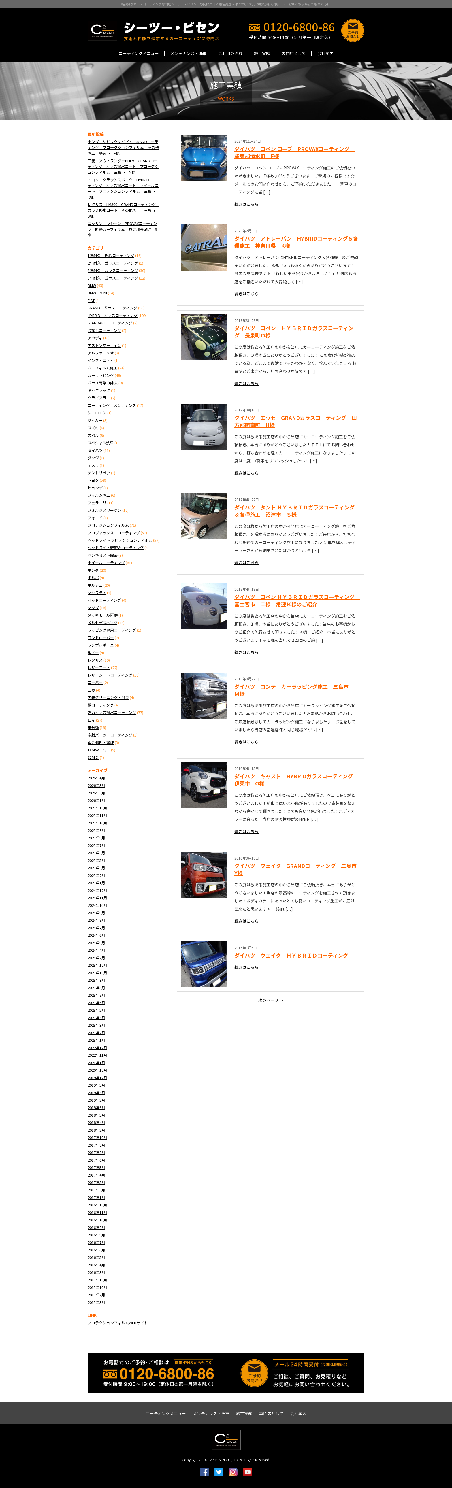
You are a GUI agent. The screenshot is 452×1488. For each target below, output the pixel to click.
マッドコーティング (104, 600)
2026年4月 (96, 778)
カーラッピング (101, 375)
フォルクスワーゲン (104, 510)
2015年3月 (96, 1302)
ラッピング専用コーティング (112, 630)
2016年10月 (97, 1220)
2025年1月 (96, 882)
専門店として (294, 53)
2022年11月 (97, 1055)
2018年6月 (96, 1107)
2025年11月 (97, 815)
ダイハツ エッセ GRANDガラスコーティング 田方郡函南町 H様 (295, 421)
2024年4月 (96, 950)
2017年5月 (96, 1167)
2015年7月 (96, 1295)
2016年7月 (96, 1242)
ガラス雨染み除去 (103, 383)
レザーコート (99, 667)
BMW (92, 285)
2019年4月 (96, 1092)
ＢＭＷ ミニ (99, 750)
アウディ (95, 338)
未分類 (93, 727)
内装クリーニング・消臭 (108, 697)
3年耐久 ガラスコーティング (113, 270)
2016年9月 (96, 1227)
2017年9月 (96, 1145)
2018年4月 (96, 1122)
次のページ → (270, 1000)
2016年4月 (96, 1265)
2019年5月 (96, 1085)
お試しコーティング (104, 330)
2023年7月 (96, 995)
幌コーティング (101, 705)
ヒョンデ (95, 487)
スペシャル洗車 (101, 442)
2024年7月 (96, 927)
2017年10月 (97, 1137)
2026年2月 (96, 793)
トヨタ (93, 480)
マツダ (93, 607)
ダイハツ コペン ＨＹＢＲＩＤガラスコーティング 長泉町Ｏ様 (293, 331)
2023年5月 (96, 1010)
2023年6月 (96, 1002)
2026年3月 (96, 785)
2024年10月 (97, 905)
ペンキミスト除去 (103, 555)
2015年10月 (97, 1287)
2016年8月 (96, 1235)
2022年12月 (97, 1047)
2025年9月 (96, 830)
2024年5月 (96, 942)
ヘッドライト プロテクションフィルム (120, 540)
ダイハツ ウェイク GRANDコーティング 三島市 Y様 (298, 869)
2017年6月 (96, 1160)
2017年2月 (96, 1190)
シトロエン (97, 413)
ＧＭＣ (93, 757)
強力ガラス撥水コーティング (112, 712)
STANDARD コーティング (110, 323)
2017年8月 (96, 1152)
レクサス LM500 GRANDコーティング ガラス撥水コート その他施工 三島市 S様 (123, 210)
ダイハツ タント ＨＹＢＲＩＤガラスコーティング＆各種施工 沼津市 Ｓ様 (294, 510)
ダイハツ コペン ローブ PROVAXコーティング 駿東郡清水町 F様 (294, 152)
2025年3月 (96, 867)
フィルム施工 (99, 495)
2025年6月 (96, 853)
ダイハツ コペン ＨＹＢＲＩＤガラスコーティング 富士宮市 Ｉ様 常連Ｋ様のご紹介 (297, 600)
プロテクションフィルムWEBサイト (118, 1322)
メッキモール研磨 (103, 615)
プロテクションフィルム (108, 525)
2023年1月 (96, 1040)
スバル (93, 435)
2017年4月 (96, 1175)
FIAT (91, 300)
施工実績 (262, 53)
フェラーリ (97, 502)
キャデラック (99, 390)
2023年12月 (97, 965)
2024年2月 (96, 957)
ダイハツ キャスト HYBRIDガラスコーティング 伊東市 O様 (296, 779)
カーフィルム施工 (102, 368)
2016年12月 (97, 1205)
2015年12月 (97, 1280)
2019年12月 (97, 1077)
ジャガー (95, 420)
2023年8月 (96, 987)
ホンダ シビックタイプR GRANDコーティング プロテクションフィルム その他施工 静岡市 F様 (123, 147)
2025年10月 (97, 823)
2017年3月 (96, 1182)
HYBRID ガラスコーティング (113, 315)
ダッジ (93, 457)
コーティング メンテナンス (112, 405)
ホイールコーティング (106, 562)
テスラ (93, 465)
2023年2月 (96, 1032)
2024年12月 (97, 890)
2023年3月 (96, 1025)
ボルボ (93, 577)
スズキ (93, 427)
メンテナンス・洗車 (188, 53)
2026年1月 (96, 800)
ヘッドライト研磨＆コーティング (116, 547)
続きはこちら (246, 204)
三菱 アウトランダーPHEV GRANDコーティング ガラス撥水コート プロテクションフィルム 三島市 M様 (123, 166)
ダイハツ (95, 450)
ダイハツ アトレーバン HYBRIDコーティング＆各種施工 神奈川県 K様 (296, 242)
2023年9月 (96, 980)
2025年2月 (96, 875)
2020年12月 (97, 1070)
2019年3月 (96, 1100)
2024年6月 (96, 935)
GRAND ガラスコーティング (112, 308)
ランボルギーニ (101, 645)
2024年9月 (96, 912)
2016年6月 (96, 1250)
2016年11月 (97, 1212)
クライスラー (99, 398)
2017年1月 (96, 1197)
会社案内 (325, 53)
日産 (91, 720)
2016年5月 (96, 1257)
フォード (95, 517)
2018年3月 (96, 1130)
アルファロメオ (101, 353)
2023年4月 (96, 1017)
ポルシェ (95, 585)
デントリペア (99, 472)
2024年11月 (97, 897)
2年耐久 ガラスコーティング (113, 263)
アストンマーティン (104, 345)
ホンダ (93, 570)
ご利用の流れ (230, 53)
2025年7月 (96, 845)
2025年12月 (97, 808)
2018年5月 (96, 1115)
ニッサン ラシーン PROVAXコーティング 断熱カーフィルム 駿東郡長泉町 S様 (122, 229)
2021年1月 (96, 1062)
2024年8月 (96, 920)
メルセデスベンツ (102, 622)
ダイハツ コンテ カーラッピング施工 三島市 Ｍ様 (294, 690)
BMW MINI (97, 293)
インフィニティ (101, 360)
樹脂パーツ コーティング (110, 735)
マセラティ (97, 592)
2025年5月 (96, 860)
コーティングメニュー (139, 53)
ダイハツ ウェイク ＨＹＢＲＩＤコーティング (291, 955)
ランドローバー (101, 637)
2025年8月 (96, 838)
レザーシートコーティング (110, 675)
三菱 (91, 690)
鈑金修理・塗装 (101, 742)
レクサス (95, 660)
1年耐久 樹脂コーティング (111, 255)
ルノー (93, 652)
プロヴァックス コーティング (114, 532)
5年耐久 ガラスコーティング (113, 278)
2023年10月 (97, 972)
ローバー (95, 682)
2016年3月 (96, 1272)
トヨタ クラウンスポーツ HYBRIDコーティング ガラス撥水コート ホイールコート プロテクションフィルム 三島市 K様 (123, 188)
